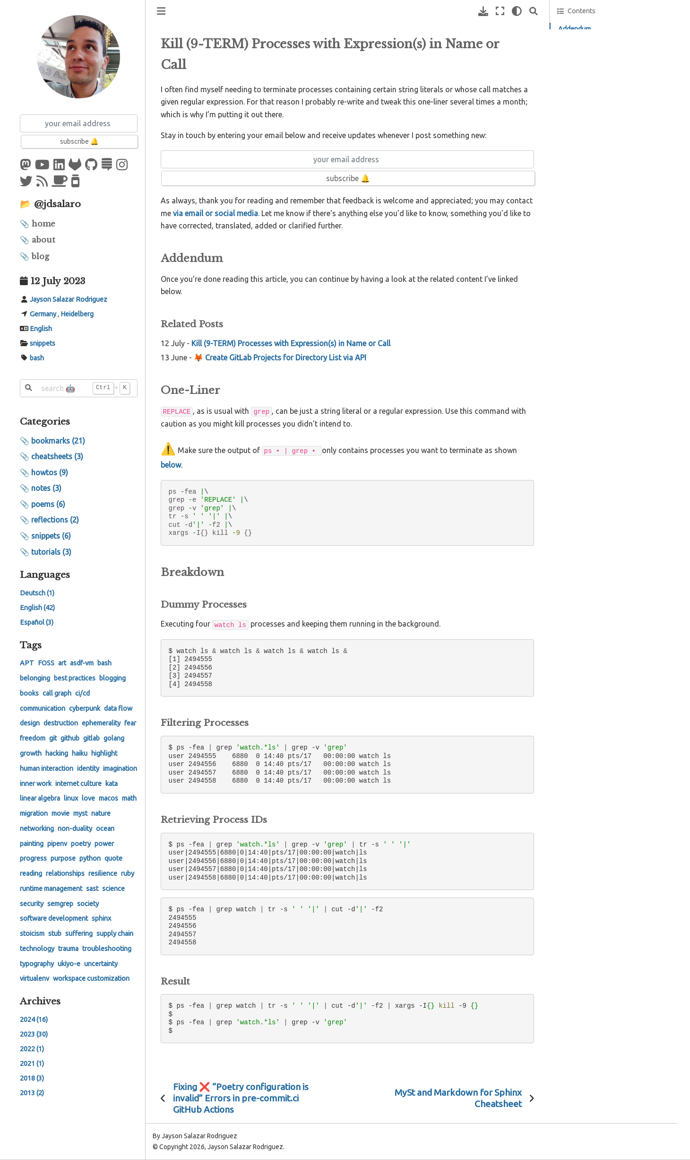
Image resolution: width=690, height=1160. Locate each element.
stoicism (32, 933)
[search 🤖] (79, 388)
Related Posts (586, 42)
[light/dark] (517, 11)
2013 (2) (32, 1093)
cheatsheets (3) (57, 456)
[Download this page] (483, 11)
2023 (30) (34, 1034)
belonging (35, 678)
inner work (36, 783)
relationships (65, 873)
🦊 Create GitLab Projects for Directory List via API (280, 357)
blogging (112, 678)
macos (108, 798)
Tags (31, 645)
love (88, 798)
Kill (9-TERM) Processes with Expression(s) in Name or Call (290, 343)
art (62, 663)
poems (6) (48, 504)
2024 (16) (34, 1019)
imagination (120, 768)
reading (31, 873)
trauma (68, 948)
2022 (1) (32, 1049)
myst (80, 813)
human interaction (46, 768)
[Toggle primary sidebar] (161, 11)
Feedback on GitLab (592, 107)
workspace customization (91, 978)
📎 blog (34, 256)
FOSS (46, 663)
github (69, 738)
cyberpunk (84, 708)
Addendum (574, 29)
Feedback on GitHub (593, 122)
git (53, 738)
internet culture (78, 783)
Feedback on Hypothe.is (598, 92)
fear (130, 723)
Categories (45, 421)
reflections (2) (55, 519)
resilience (102, 873)
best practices (74, 678)
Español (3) (36, 622)
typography (37, 964)
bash (37, 358)
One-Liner (572, 55)
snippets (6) (51, 536)
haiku (79, 753)
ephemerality (101, 723)
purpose (63, 858)
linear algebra (40, 798)
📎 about (37, 239)
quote (113, 858)
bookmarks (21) (58, 440)
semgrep (60, 903)
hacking (56, 753)
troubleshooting (106, 948)
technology (37, 948)
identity (88, 768)
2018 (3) (32, 1078)
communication (42, 708)
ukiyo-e (69, 964)
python (90, 858)
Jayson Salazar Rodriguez (68, 299)
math (129, 798)
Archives (40, 1001)
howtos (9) (49, 472)
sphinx (101, 918)
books (29, 693)
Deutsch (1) (37, 593)
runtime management (51, 888)
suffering (79, 933)
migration (34, 813)
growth (31, 753)
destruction (60, 723)
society (88, 903)
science (113, 888)
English (41, 328)
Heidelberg (77, 314)
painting (31, 843)
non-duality (75, 828)
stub (54, 933)
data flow (118, 708)
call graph (57, 693)
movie (60, 813)
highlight (104, 753)
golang (114, 738)
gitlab (91, 738)
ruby (127, 873)
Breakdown (574, 68)
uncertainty (101, 964)
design (30, 723)
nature (101, 813)
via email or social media (215, 213)
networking (37, 828)
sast (92, 888)
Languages (45, 574)
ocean (105, 828)
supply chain (114, 933)
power (104, 843)
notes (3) (46, 488)
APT (27, 663)
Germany (43, 314)
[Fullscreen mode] (500, 11)
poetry (81, 843)
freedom (32, 738)
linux (71, 798)
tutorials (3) (51, 552)
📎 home (37, 223)
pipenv (57, 843)
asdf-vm (82, 663)
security (31, 903)
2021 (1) (32, 1063)
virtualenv (34, 978)
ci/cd (82, 693)
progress (33, 858)
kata (111, 783)
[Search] (534, 11)
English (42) (37, 607)
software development (54, 918)
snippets (42, 343)
